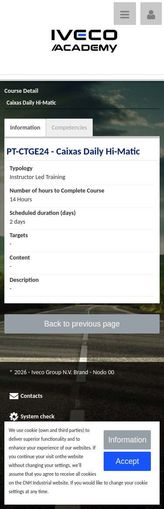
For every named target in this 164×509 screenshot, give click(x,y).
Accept (127, 461)
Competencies (69, 127)
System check (38, 416)
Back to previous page (82, 323)
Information (25, 127)
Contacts (31, 396)
